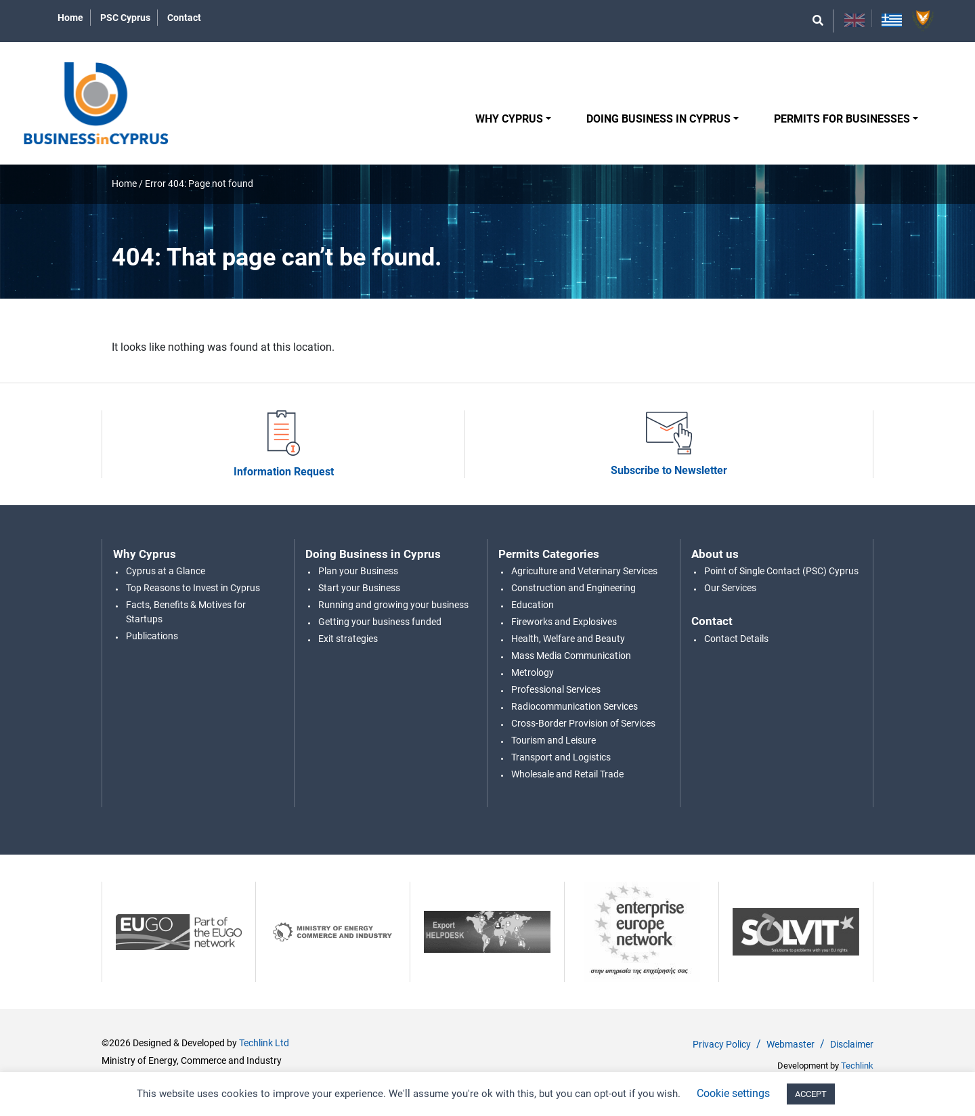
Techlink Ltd (264, 1042)
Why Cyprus (509, 118)
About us (715, 554)
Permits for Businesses (842, 118)
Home (70, 17)
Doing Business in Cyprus (658, 118)
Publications (152, 635)
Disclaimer (851, 1044)
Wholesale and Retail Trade (567, 774)
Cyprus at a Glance (165, 570)
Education (532, 604)
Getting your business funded (379, 621)
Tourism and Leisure (553, 740)
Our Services (730, 587)
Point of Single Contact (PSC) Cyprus (781, 570)
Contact (184, 17)
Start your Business (359, 587)
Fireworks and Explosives (564, 621)
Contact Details (736, 638)
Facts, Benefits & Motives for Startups (186, 611)
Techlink (857, 1065)
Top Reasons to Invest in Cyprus (193, 587)
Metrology (532, 672)
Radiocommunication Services (574, 706)
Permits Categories (548, 554)
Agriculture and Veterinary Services (584, 570)
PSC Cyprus (125, 17)
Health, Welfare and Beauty (568, 638)
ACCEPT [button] (811, 1094)
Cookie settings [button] (733, 1093)
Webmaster (790, 1044)
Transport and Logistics (561, 757)
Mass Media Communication (571, 655)
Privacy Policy (722, 1044)
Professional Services (556, 689)
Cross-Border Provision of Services (583, 723)
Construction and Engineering (573, 587)
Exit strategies (348, 638)
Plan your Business (358, 570)
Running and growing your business (393, 604)
